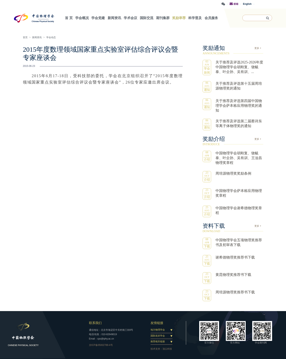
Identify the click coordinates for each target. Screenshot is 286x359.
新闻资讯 (37, 37)
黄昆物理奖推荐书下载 (233, 275)
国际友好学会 (158, 335)
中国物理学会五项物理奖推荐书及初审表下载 (238, 242)
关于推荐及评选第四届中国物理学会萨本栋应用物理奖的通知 (238, 105)
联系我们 (95, 323)
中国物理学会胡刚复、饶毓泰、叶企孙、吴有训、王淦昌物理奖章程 (238, 158)
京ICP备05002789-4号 (101, 345)
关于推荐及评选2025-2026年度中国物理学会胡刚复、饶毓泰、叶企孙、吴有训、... (239, 67)
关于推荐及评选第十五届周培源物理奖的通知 (238, 86)
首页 (25, 37)
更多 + (257, 48)
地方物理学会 (158, 329)
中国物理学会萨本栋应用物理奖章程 (238, 193)
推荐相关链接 (158, 341)
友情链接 (157, 323)
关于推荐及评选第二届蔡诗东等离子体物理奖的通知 (238, 123)
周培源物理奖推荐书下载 (235, 292)
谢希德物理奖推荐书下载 (235, 257)
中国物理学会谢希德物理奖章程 (238, 210)
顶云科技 (167, 348)
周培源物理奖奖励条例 (233, 173)
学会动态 (51, 37)
